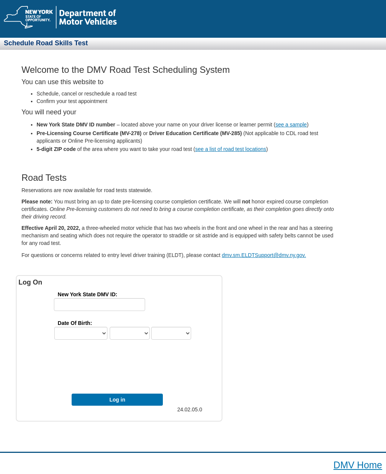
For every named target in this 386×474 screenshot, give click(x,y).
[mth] (130, 333)
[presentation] (122, 368)
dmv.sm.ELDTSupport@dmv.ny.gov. (264, 255)
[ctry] (80, 333)
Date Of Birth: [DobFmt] (75, 323)
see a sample (291, 125)
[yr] (171, 333)
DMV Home (358, 465)
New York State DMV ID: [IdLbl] (87, 294)
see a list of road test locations (230, 149)
